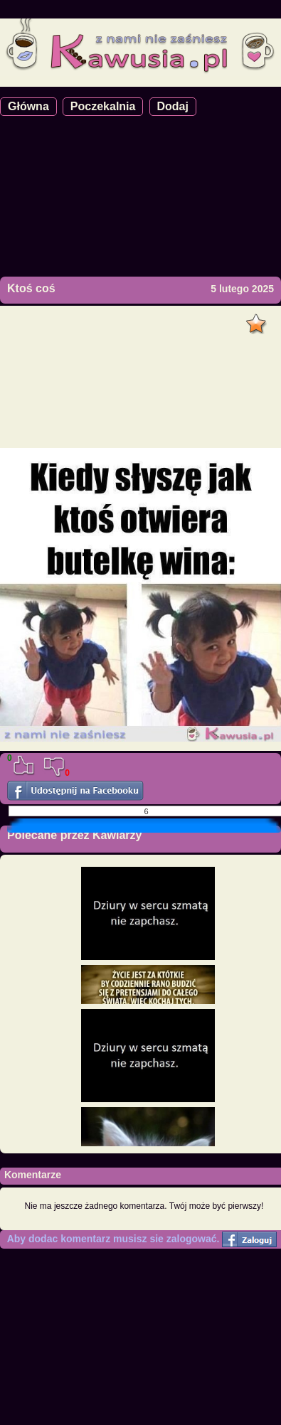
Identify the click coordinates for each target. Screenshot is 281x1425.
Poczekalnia (103, 106)
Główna (28, 106)
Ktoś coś (31, 288)
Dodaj (173, 106)
